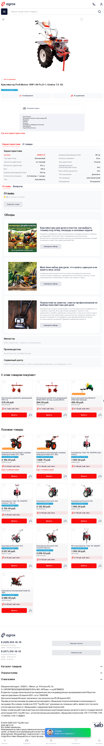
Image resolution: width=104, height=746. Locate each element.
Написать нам (76, 653)
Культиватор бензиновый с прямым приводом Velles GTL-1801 (16, 453)
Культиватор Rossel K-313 (12, 546)
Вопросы (18, 186)
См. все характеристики (13, 133)
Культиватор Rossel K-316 (47, 501)
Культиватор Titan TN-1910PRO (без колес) (86, 453)
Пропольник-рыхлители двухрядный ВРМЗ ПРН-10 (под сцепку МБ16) (51, 399)
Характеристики (11, 144)
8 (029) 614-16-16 (11, 642)
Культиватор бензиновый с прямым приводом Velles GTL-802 (51, 453)
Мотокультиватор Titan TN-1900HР (85, 546)
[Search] (99, 11)
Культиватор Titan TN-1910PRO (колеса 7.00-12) (14, 502)
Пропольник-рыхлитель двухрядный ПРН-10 (17, 399)
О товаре (27, 144)
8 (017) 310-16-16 (11, 651)
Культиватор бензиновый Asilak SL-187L (16, 592)
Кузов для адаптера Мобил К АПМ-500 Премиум (83, 399)
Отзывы (6, 186)
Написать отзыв (13, 204)
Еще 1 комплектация (10, 470)
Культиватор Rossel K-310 (82, 501)
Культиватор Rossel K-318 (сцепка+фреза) (47, 547)
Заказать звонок (76, 643)
